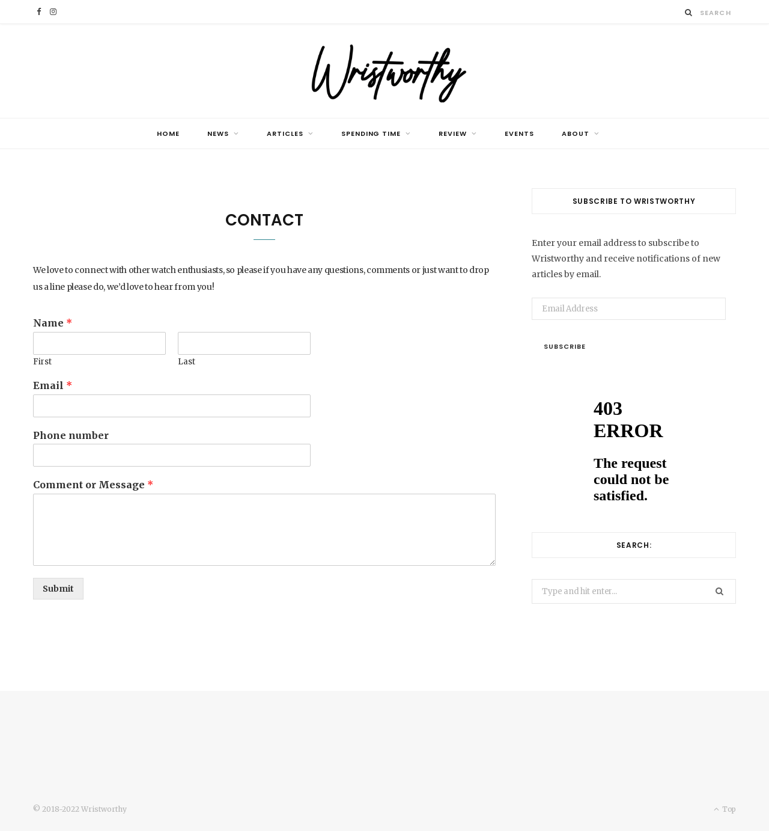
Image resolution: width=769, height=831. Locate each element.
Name (52, 323)
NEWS (218, 133)
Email (52, 385)
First (42, 362)
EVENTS (519, 133)
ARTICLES (285, 133)
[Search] (689, 12)
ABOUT (575, 133)
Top (725, 809)
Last (186, 362)
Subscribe (565, 346)
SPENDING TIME (371, 133)
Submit (58, 588)
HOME (168, 133)
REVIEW (453, 133)
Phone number (71, 435)
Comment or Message (93, 485)
